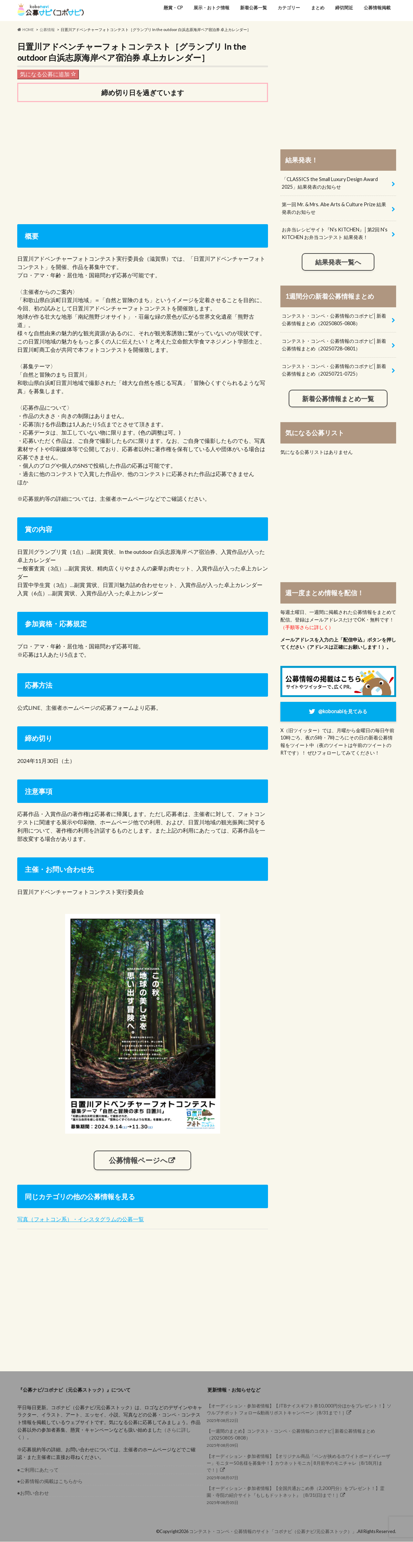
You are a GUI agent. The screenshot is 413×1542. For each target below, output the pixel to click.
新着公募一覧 (253, 7)
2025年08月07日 (299, 1467)
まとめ (317, 7)
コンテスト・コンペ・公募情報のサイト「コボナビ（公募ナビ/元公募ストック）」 (273, 1531)
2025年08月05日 (299, 1495)
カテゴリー (289, 7)
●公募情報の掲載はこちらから (50, 1481)
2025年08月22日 (299, 1413)
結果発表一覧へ (338, 262)
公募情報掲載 (377, 7)
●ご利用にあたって (38, 1470)
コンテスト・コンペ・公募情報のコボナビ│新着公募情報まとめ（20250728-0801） (334, 344)
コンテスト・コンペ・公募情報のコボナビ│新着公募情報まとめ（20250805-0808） (334, 319)
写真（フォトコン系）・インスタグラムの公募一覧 (80, 1219)
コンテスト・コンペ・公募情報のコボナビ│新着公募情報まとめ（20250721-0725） (334, 370)
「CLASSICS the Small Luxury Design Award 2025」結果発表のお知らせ (330, 183)
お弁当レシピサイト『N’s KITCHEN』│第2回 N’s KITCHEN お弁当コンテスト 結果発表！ (335, 233)
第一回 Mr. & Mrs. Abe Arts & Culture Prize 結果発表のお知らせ (334, 208)
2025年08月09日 (299, 1438)
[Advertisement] (142, 161)
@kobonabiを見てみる (342, 711)
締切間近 (344, 7)
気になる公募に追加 (48, 74)
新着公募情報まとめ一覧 (338, 398)
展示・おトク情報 (211, 7)
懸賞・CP (173, 7)
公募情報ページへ (138, 1160)
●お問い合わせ (33, 1493)
